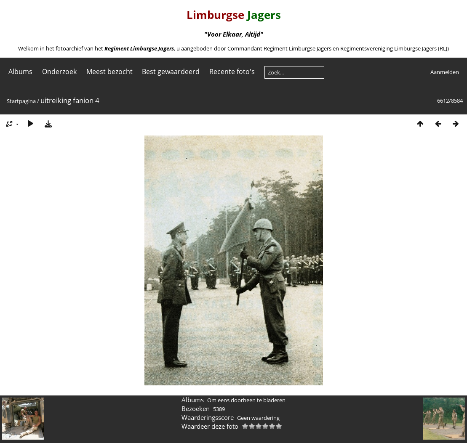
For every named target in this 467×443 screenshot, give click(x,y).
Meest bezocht (109, 71)
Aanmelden (444, 72)
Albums (20, 71)
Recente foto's (232, 71)
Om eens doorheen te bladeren (246, 400)
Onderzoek (59, 71)
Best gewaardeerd (171, 71)
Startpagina (21, 101)
